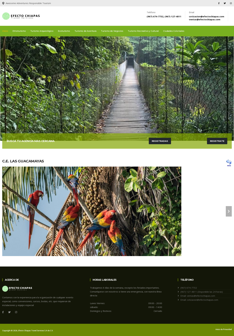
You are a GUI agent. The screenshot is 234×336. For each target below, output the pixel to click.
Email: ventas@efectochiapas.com (197, 295)
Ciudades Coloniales (173, 31)
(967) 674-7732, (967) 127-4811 (164, 16)
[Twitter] (9, 312)
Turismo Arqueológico (41, 31)
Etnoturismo (19, 31)
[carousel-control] (5, 211)
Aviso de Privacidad (223, 329)
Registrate (217, 141)
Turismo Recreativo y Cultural (143, 31)
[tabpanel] (117, 88)
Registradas (160, 141)
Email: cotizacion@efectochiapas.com (199, 299)
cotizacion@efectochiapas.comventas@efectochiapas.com (206, 18)
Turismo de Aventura (85, 31)
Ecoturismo (64, 31)
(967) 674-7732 (188, 287)
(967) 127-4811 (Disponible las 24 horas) (201, 291)
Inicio (5, 31)
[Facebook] (3, 312)
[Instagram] (16, 312)
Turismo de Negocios (112, 31)
